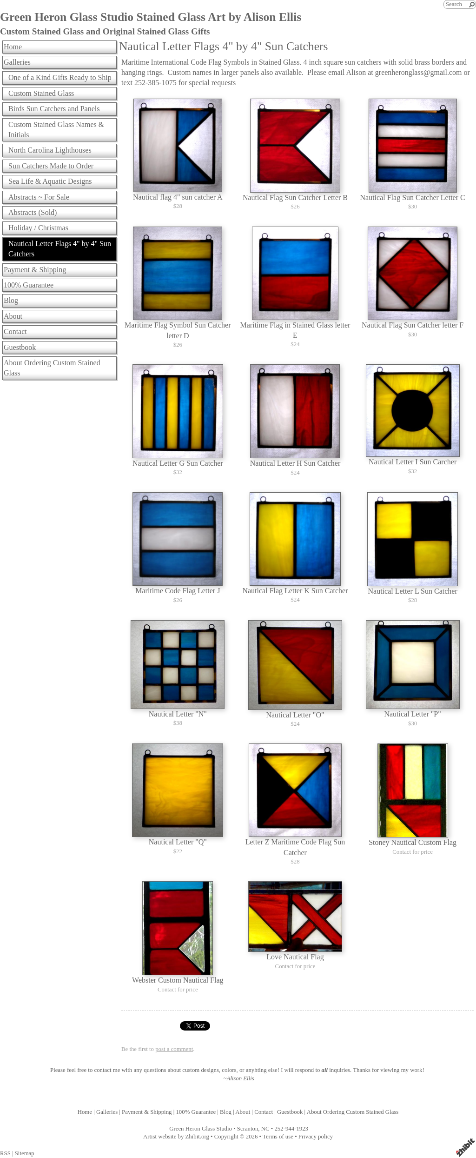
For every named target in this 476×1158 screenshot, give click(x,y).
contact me (107, 1070)
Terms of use (278, 1136)
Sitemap (24, 1153)
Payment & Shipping (35, 270)
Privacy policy (315, 1136)
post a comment (174, 1049)
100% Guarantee (28, 285)
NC (265, 1128)
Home (13, 47)
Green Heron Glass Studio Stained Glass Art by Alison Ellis (150, 17)
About (13, 316)
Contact (15, 331)
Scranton (247, 1128)
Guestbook (20, 347)
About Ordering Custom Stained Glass (52, 368)
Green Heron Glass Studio (200, 1128)
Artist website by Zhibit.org (176, 1136)
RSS (5, 1153)
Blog (11, 300)
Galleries (17, 62)
